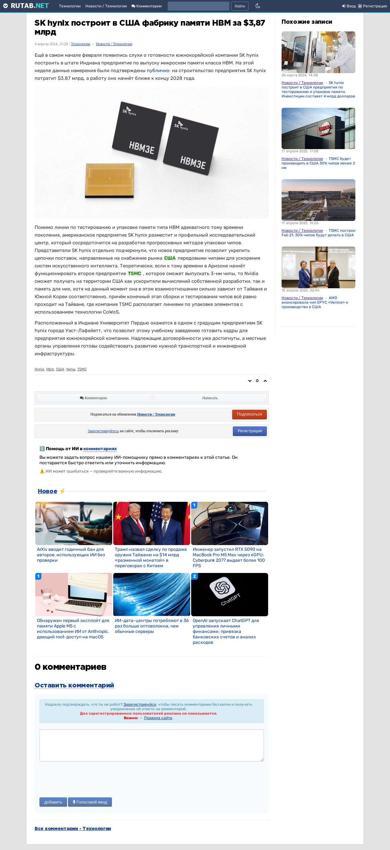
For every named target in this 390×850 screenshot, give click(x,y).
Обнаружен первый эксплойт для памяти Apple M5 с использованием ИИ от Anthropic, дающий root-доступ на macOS (73, 629)
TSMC (82, 369)
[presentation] (88, 780)
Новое (47, 491)
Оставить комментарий (74, 685)
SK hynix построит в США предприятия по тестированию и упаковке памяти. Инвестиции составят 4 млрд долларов (318, 89)
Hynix (39, 369)
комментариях (100, 448)
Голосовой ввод (90, 802)
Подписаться (249, 414)
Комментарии (146, 6)
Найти (240, 6)
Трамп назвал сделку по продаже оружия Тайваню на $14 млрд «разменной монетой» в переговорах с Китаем (151, 557)
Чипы (70, 369)
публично (158, 70)
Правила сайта (158, 718)
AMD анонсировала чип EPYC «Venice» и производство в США (315, 302)
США (60, 369)
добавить (53, 802)
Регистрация (250, 430)
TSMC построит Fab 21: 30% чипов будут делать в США (319, 232)
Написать (210, 398)
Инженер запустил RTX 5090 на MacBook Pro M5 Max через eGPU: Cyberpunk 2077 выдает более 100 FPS (229, 557)
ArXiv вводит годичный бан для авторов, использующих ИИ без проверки (71, 555)
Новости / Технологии (106, 6)
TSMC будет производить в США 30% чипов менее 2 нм (318, 163)
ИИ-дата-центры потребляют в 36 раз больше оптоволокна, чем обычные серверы (152, 626)
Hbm (50, 369)
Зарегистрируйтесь (103, 431)
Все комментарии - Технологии (73, 829)
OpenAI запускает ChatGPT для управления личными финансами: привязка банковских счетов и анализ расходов (226, 631)
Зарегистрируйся (139, 704)
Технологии (70, 6)
